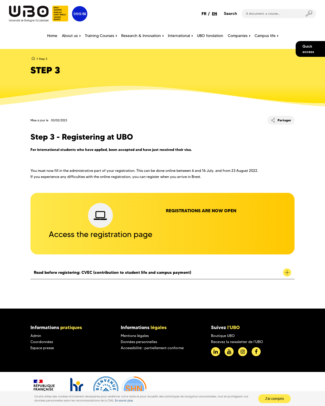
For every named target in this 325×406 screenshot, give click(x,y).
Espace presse (42, 348)
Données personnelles (139, 342)
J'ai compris (274, 399)
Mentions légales (135, 336)
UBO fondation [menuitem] (210, 35)
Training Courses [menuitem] (99, 35)
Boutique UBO (223, 336)
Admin (35, 336)
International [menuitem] (179, 35)
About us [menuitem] (70, 35)
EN (214, 13)
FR (204, 13)
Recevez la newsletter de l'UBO (237, 342)
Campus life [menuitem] (265, 35)
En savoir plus (124, 400)
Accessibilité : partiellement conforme (152, 348)
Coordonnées (41, 342)
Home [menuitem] (52, 35)
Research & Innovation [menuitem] (141, 35)
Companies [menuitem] (238, 35)
